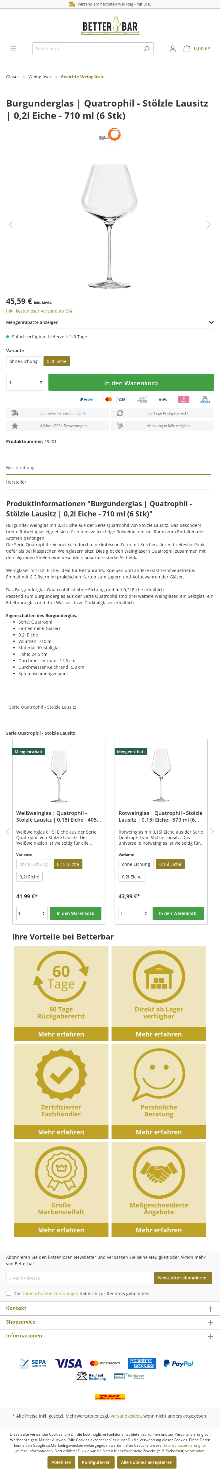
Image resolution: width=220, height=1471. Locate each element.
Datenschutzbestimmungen (49, 1293)
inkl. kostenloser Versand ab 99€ (39, 311)
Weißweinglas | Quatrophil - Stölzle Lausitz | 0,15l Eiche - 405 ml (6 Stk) (56, 816)
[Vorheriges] (10, 225)
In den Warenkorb (131, 383)
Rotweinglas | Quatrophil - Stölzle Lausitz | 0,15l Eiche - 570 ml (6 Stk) (161, 816)
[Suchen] (146, 48)
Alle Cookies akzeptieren (147, 1462)
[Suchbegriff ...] (85, 48)
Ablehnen (61, 1462)
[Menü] (13, 48)
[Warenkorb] (197, 49)
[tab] (108, 468)
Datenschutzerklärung (181, 1445)
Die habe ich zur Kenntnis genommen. (82, 1293)
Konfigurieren (96, 1462)
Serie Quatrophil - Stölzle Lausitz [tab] (42, 707)
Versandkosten (126, 1416)
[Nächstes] (209, 225)
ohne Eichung (23, 361)
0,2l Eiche (56, 361)
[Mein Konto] (173, 48)
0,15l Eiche (68, 864)
